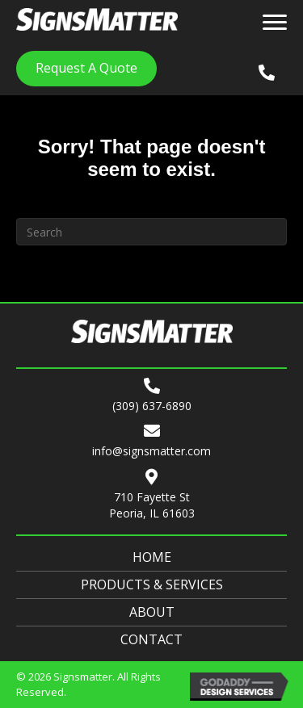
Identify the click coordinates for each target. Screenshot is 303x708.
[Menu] (274, 22)
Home (152, 557)
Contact (151, 639)
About (152, 612)
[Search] (151, 231)
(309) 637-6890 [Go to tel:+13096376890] (151, 405)
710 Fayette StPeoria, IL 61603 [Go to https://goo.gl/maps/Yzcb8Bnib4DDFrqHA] (152, 505)
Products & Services (152, 584)
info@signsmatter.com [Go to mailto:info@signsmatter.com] (151, 451)
